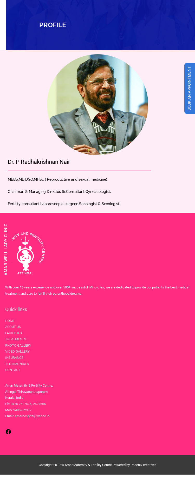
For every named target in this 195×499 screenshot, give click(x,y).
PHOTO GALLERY (18, 345)
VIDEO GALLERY (17, 351)
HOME (10, 321)
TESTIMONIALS (17, 364)
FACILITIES (13, 333)
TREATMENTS (15, 339)
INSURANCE (14, 358)
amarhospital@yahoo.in (32, 416)
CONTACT (12, 370)
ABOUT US (13, 327)
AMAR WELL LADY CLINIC (5, 249)
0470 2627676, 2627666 (28, 404)
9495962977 (22, 410)
